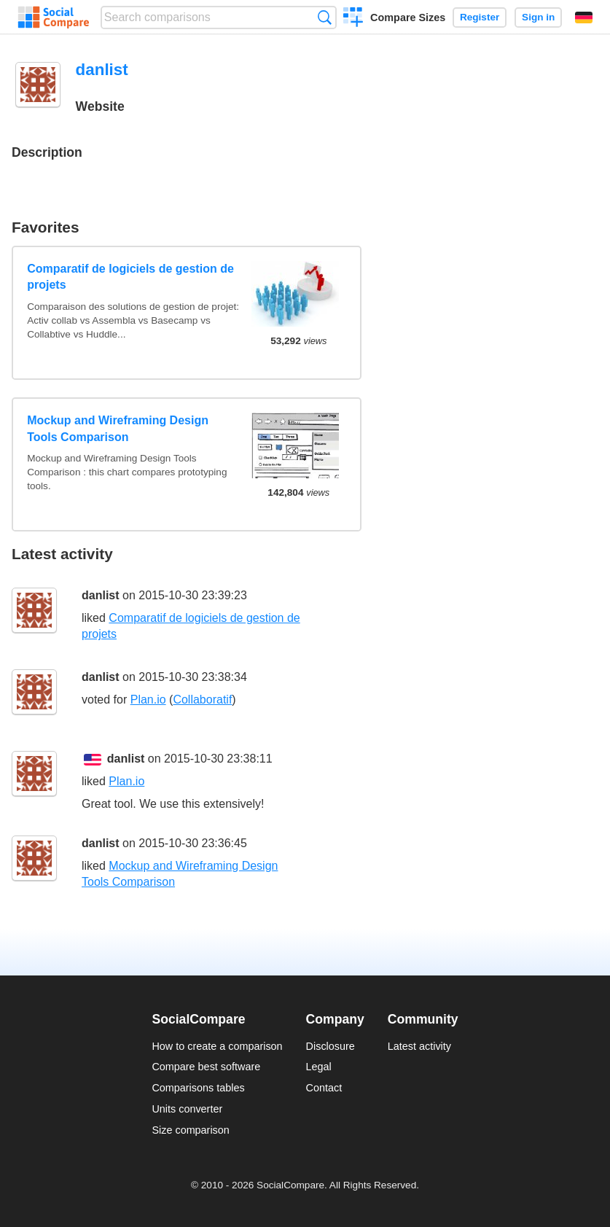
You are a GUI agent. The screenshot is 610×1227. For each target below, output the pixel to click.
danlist (101, 595)
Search (325, 17)
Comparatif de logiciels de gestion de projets (130, 276)
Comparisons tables (198, 1088)
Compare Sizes (407, 17)
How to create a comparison (217, 1046)
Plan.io (148, 699)
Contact (324, 1088)
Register (479, 17)
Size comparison (190, 1130)
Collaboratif (202, 699)
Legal (319, 1066)
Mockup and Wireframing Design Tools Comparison (117, 428)
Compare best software (206, 1066)
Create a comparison (353, 19)
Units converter (187, 1109)
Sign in (538, 17)
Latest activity (419, 1046)
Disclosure (330, 1046)
